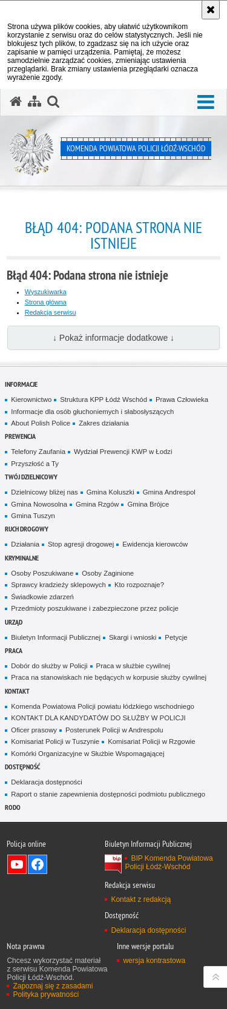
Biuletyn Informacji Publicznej (55, 637)
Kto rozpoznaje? (139, 584)
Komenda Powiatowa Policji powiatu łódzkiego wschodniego (102, 706)
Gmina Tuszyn (33, 515)
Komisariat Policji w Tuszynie (55, 741)
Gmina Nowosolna (39, 504)
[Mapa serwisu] (34, 101)
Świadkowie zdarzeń (42, 596)
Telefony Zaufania (38, 451)
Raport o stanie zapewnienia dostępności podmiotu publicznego (108, 794)
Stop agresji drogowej (81, 544)
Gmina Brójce (148, 504)
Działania (25, 544)
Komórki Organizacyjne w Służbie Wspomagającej (87, 753)
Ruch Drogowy (26, 528)
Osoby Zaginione (108, 573)
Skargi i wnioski (132, 637)
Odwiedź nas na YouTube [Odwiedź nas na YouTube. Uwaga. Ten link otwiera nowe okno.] (17, 864)
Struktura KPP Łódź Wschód (103, 399)
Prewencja (20, 436)
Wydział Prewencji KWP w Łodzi (123, 451)
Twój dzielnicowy (31, 476)
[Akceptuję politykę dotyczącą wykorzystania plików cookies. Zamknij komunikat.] (211, 9)
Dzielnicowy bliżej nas (44, 492)
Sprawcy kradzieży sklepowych (58, 584)
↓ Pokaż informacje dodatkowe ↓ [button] (113, 338)
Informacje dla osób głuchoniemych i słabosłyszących (92, 411)
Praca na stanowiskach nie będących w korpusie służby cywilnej (108, 677)
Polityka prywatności (46, 994)
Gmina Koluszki (110, 492)
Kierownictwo (31, 399)
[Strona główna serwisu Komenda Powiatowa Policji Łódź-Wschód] (16, 101)
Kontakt (17, 690)
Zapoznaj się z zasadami (53, 986)
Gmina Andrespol (169, 492)
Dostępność (22, 766)
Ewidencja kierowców (155, 544)
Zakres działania (104, 423)
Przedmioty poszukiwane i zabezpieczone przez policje (95, 608)
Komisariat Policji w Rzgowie (152, 741)
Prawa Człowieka (182, 399)
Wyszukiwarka (46, 291)
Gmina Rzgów (97, 504)
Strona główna (46, 302)
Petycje (176, 637)
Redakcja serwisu (50, 312)
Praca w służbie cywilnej (133, 665)
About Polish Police (40, 423)
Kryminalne (22, 557)
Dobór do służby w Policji (49, 665)
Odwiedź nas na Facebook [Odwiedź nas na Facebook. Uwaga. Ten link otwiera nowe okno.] (37, 864)
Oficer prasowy (34, 730)
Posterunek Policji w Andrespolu (114, 730)
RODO (13, 807)
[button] (205, 102)
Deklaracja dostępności (46, 782)
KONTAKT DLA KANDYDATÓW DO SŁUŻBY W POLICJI (98, 717)
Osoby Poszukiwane (42, 573)
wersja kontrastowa (154, 960)
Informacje (21, 384)
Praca (13, 650)
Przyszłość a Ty (35, 463)
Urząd (13, 621)
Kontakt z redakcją (141, 899)
